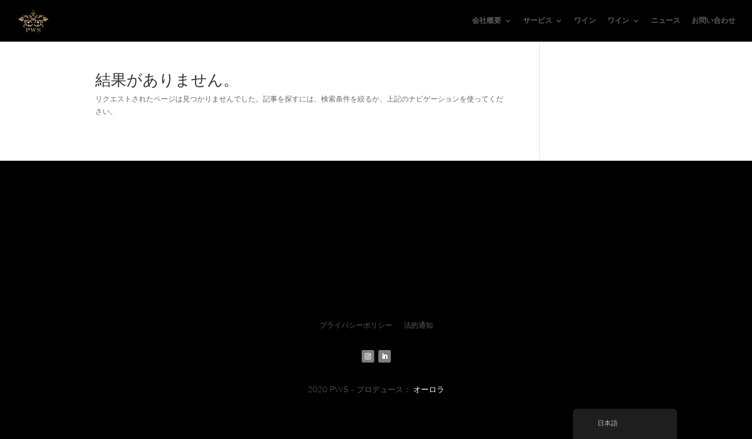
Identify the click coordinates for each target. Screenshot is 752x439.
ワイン (585, 20)
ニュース (665, 20)
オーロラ (428, 389)
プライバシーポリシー (356, 325)
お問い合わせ (713, 20)
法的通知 (418, 325)
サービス (537, 20)
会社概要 (486, 20)
